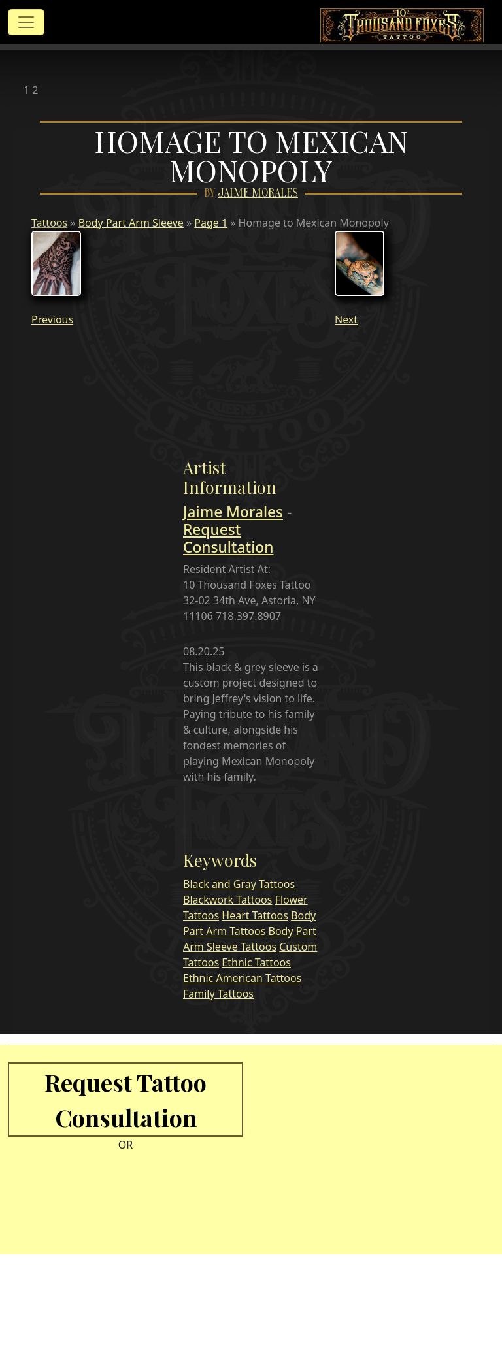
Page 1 (210, 223)
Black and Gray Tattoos (239, 884)
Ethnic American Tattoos (242, 978)
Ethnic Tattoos (256, 962)
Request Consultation (228, 538)
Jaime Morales (258, 193)
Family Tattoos (218, 994)
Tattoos (49, 223)
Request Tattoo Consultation (125, 1099)
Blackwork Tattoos (227, 899)
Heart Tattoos (255, 915)
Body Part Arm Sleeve (131, 223)
